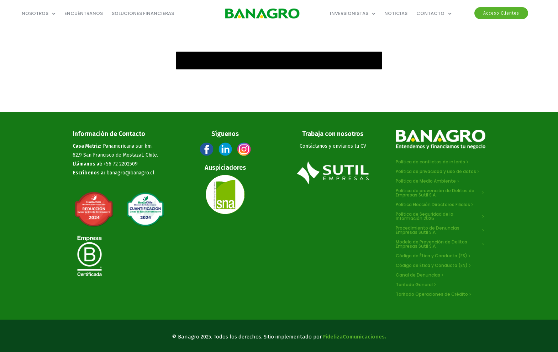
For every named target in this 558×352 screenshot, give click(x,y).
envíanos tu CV (349, 146)
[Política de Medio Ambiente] (428, 181)
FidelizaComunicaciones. (354, 336)
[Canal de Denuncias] (420, 275)
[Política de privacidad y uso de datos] (438, 171)
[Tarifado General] (416, 285)
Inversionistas (349, 13)
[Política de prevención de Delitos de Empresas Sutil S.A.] (441, 193)
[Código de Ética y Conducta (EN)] (434, 265)
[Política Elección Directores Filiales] (435, 205)
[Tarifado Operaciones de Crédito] (434, 294)
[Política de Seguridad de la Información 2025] (441, 216)
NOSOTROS (35, 13)
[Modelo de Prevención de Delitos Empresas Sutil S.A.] (441, 244)
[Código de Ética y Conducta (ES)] (434, 256)
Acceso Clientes (501, 13)
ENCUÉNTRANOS (83, 13)
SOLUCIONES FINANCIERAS (143, 13)
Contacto (430, 13)
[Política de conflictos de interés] (433, 162)
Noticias (395, 13)
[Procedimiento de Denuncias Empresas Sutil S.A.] (441, 230)
